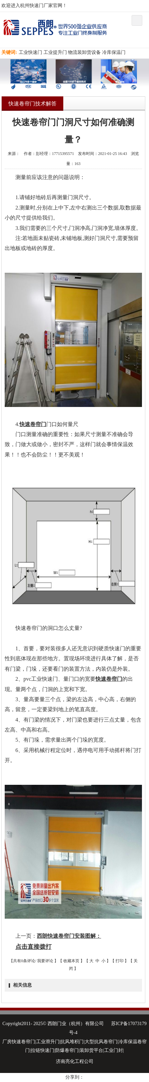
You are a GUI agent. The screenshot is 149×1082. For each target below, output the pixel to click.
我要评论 (45, 961)
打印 (120, 961)
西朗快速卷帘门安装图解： (69, 936)
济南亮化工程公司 (74, 1061)
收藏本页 (71, 961)
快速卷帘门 (32, 424)
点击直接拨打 (33, 946)
